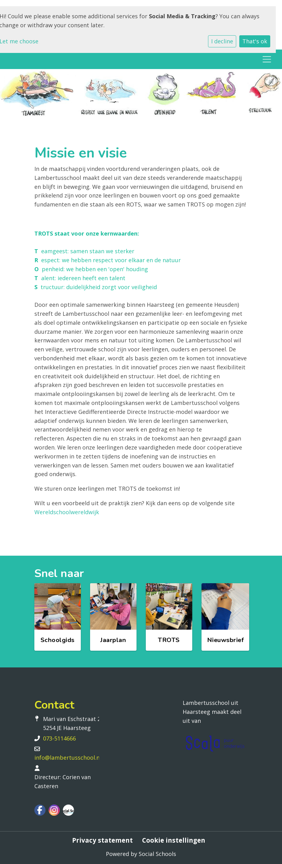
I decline (222, 41)
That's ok (254, 41)
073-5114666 (59, 738)
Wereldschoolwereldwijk (66, 512)
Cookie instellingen (173, 840)
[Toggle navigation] (266, 59)
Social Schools (157, 853)
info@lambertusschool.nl (67, 757)
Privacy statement (102, 840)
